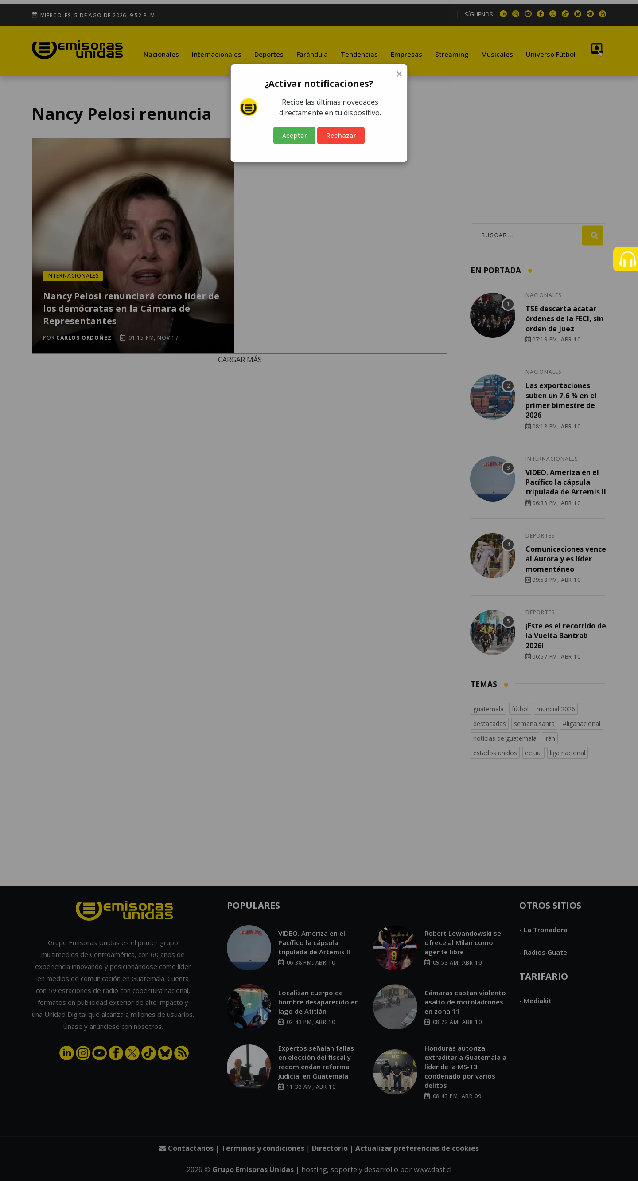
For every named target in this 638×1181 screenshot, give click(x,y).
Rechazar (341, 135)
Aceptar (294, 135)
